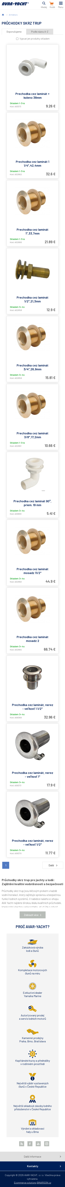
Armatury (13, 14)
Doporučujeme (14, 31)
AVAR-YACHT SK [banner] (15, 5)
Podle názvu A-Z (39, 31)
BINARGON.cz (44, 1182)
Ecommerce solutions (25, 1182)
